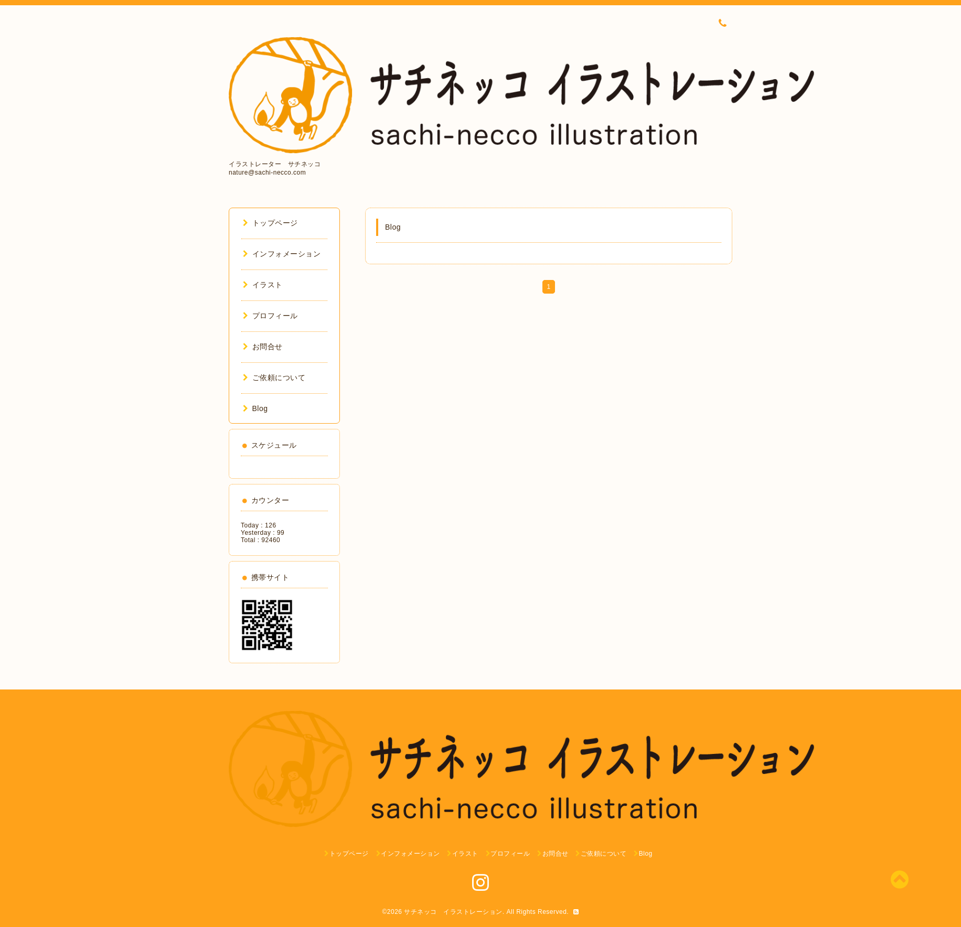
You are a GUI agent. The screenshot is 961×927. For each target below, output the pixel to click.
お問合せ (263, 346)
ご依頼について (274, 377)
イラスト (263, 285)
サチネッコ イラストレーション (453, 911)
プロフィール (270, 315)
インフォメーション (282, 254)
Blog (255, 408)
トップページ (270, 223)
